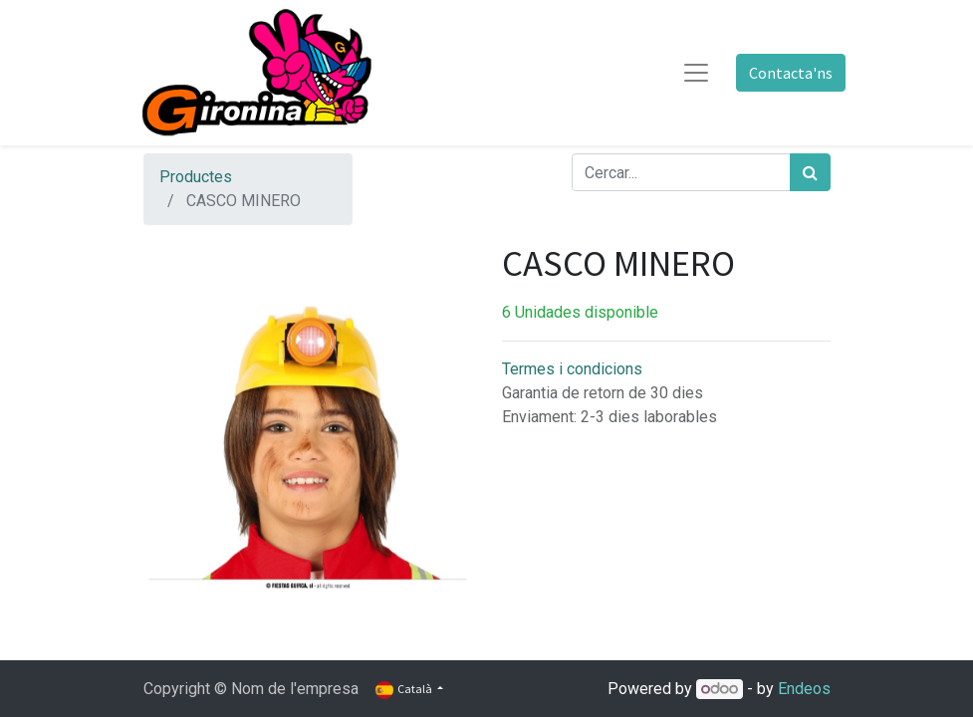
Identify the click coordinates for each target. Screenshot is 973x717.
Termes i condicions (572, 368)
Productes (195, 176)
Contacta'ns (791, 73)
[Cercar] (810, 172)
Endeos (804, 688)
